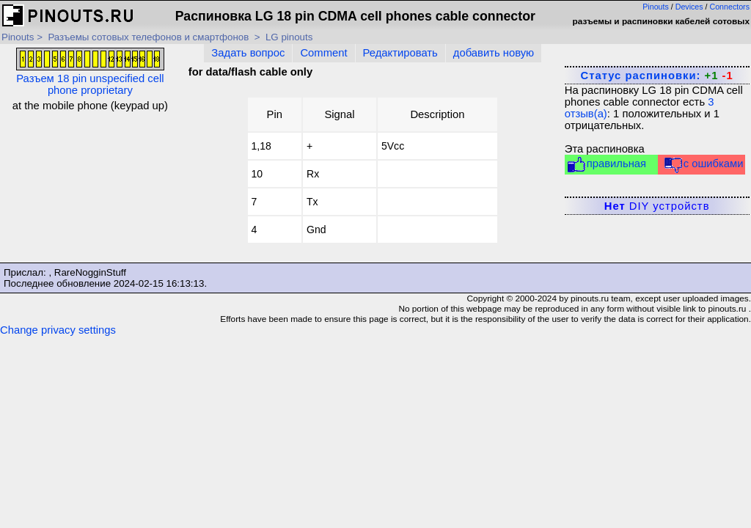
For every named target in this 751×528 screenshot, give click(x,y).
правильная (606, 164)
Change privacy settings (58, 330)
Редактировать (400, 53)
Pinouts (655, 6)
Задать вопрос (248, 53)
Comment (323, 53)
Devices (689, 6)
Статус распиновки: (656, 75)
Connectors (730, 6)
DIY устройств (657, 206)
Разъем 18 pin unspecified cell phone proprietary (90, 72)
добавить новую (493, 53)
